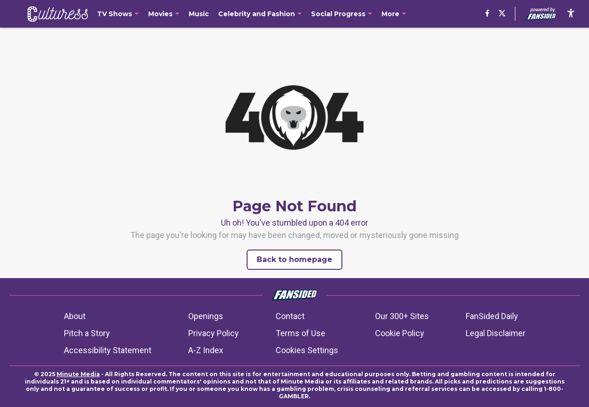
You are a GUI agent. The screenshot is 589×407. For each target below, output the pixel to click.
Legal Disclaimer (495, 333)
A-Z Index (205, 350)
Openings (205, 316)
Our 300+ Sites (402, 316)
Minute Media (78, 374)
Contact (290, 316)
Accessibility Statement (107, 350)
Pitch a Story (87, 333)
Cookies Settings (307, 350)
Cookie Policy (399, 333)
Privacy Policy (213, 333)
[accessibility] (570, 13)
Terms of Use (300, 333)
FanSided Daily (492, 316)
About (75, 316)
